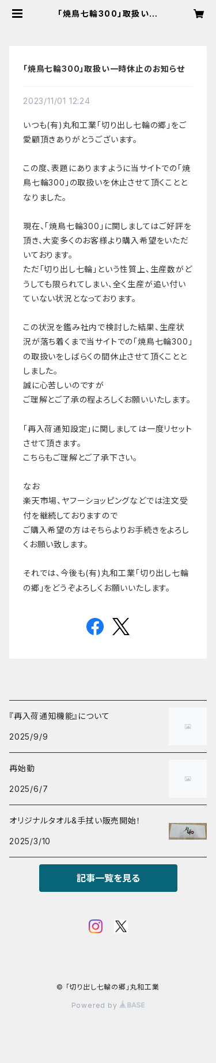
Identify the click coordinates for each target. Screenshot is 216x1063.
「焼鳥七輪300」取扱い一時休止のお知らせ (104, 69)
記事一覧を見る (108, 878)
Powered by (108, 1005)
